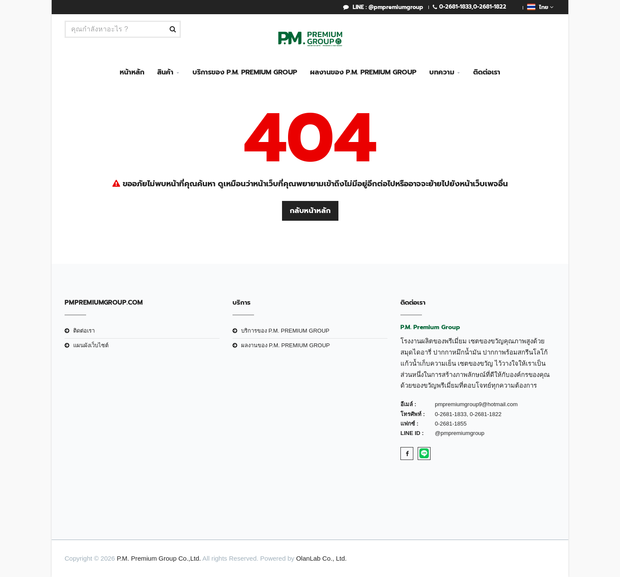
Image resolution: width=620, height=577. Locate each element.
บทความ (441, 72)
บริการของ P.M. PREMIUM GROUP (244, 72)
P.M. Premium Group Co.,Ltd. (159, 558)
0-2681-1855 (451, 423)
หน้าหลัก (132, 72)
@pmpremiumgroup (459, 433)
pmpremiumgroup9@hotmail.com (476, 404)
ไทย (540, 7)
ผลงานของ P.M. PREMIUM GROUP (363, 72)
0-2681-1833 (455, 7)
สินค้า (165, 72)
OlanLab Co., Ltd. (321, 558)
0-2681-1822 (489, 7)
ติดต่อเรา (486, 72)
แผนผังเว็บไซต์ (90, 345)
